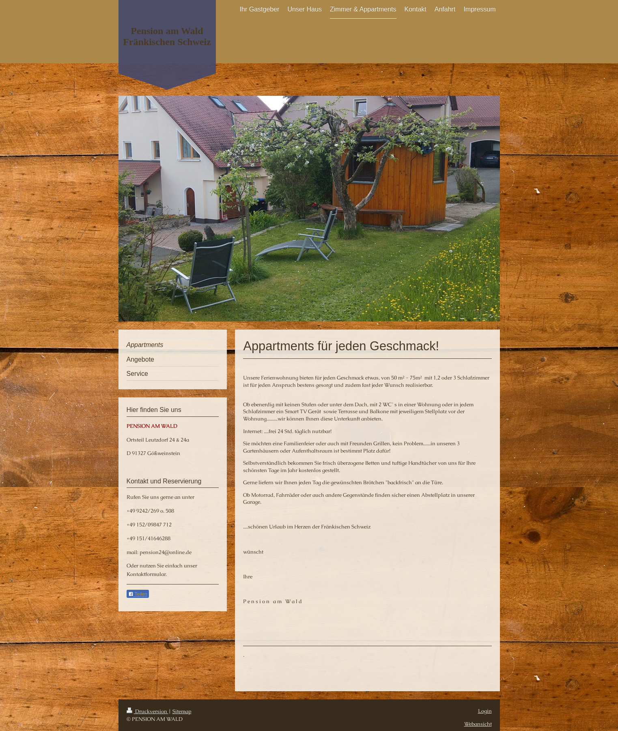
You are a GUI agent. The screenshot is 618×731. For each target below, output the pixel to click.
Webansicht (478, 723)
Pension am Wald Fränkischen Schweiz (167, 36)
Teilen (137, 594)
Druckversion (147, 711)
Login (485, 710)
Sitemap (182, 711)
